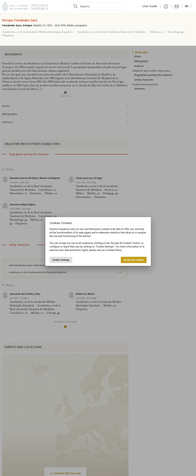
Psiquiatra (8, 35)
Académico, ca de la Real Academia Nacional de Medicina (111, 32)
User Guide (150, 6)
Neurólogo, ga (175, 32)
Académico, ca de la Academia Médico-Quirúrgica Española (37, 32)
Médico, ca (156, 32)
